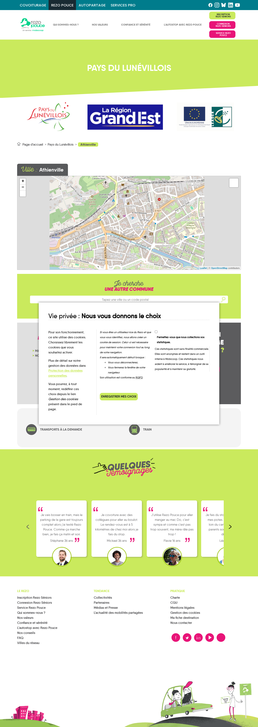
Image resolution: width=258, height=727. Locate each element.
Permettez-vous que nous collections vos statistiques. (180, 340)
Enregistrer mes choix (118, 396)
